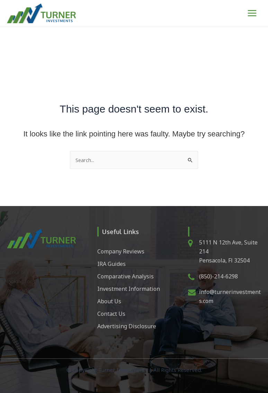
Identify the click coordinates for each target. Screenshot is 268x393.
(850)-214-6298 (218, 276)
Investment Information (128, 289)
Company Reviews (120, 251)
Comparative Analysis (125, 276)
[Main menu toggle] (252, 13)
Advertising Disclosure (126, 326)
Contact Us (111, 314)
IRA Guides (111, 264)
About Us (109, 301)
